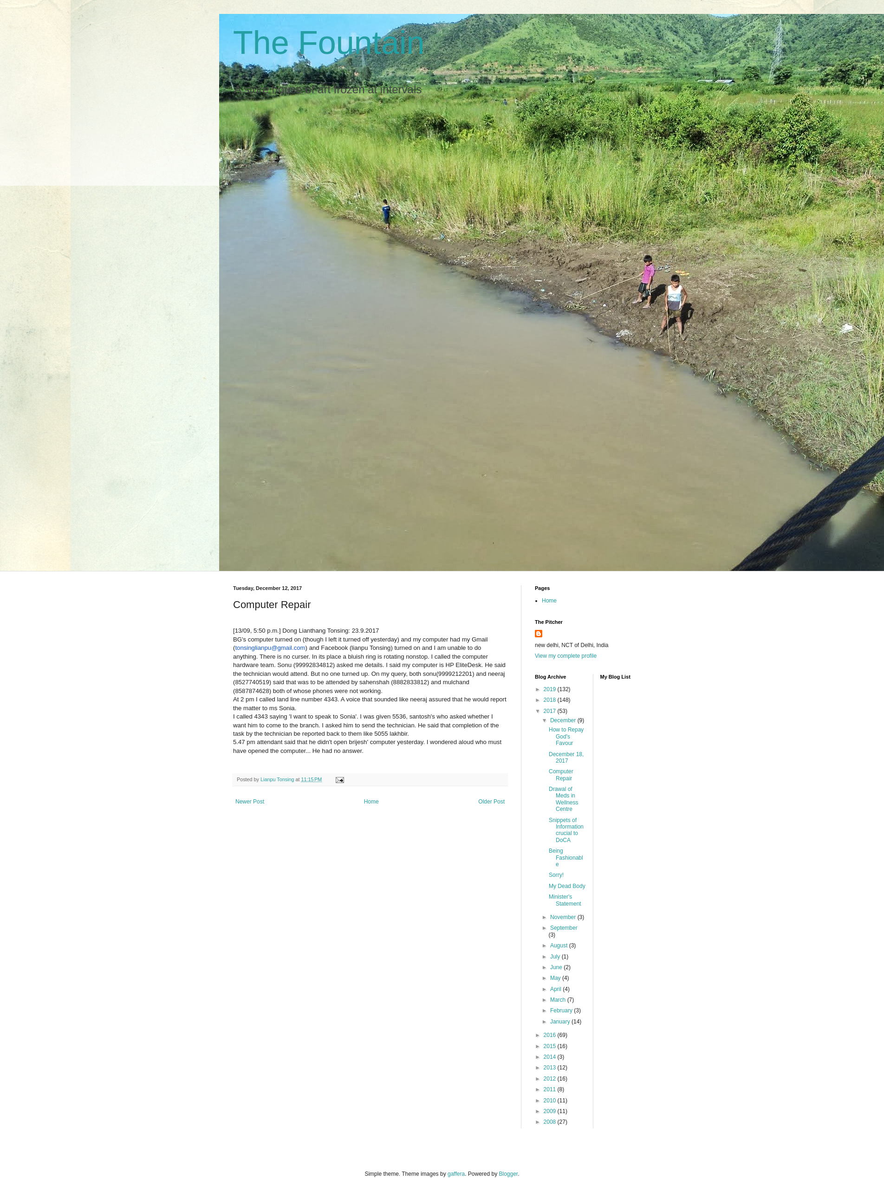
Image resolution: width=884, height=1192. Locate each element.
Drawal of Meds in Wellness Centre (563, 799)
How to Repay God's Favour (566, 736)
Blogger (508, 1174)
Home (371, 801)
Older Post (491, 801)
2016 (551, 1035)
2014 (551, 1057)
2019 (551, 689)
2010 (551, 1100)
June (557, 967)
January (561, 1021)
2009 (551, 1111)
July (556, 956)
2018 (551, 700)
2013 (551, 1067)
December (564, 720)
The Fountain (328, 43)
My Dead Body (567, 886)
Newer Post (249, 801)
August (559, 945)
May (556, 978)
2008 (551, 1122)
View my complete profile (566, 656)
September (564, 928)
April (556, 989)
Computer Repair (561, 774)
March (558, 1000)
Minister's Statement (565, 900)
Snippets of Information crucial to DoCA (566, 830)
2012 (551, 1078)
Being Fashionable (566, 858)
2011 (551, 1089)
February (562, 1010)
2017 (551, 711)
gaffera (456, 1174)
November (564, 917)
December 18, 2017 (566, 757)
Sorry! (556, 875)
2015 (551, 1046)
